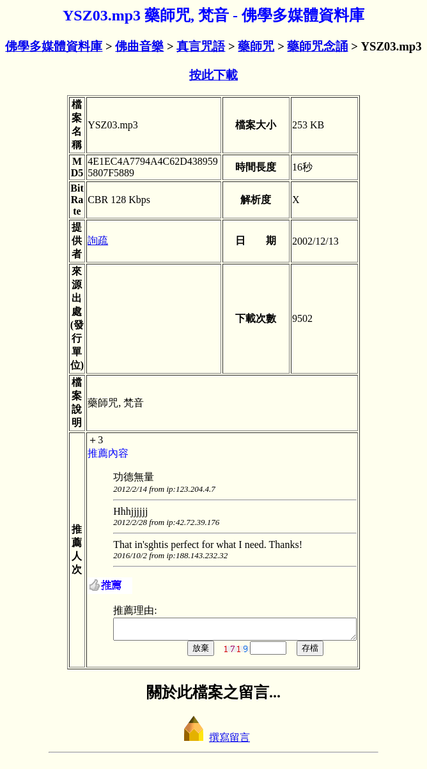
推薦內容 (94, 453)
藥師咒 (256, 46)
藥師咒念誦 (317, 46)
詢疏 (84, 240)
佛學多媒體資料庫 (53, 46)
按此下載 (213, 75)
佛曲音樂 (139, 46)
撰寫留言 (213, 741)
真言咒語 (200, 46)
